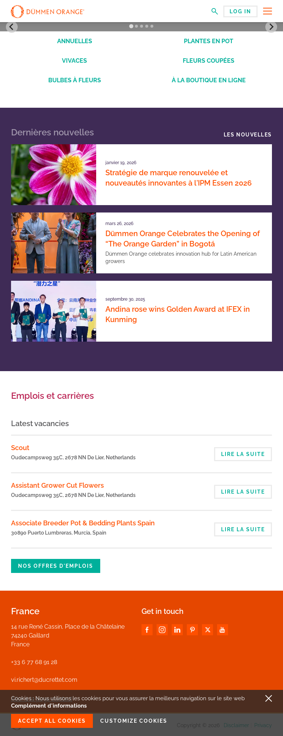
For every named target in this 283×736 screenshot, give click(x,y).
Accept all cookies (52, 721)
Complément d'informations (49, 705)
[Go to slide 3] (141, 26)
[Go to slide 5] (151, 26)
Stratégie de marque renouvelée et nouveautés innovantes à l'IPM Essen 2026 (178, 177)
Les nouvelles (248, 135)
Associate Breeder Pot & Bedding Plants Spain (83, 523)
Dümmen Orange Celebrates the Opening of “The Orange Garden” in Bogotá (182, 238)
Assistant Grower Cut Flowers (57, 485)
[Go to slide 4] (146, 26)
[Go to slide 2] (136, 26)
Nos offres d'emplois (55, 566)
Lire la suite (243, 454)
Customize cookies (133, 721)
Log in (240, 11)
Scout (20, 448)
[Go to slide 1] (131, 26)
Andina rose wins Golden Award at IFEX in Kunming (177, 314)
